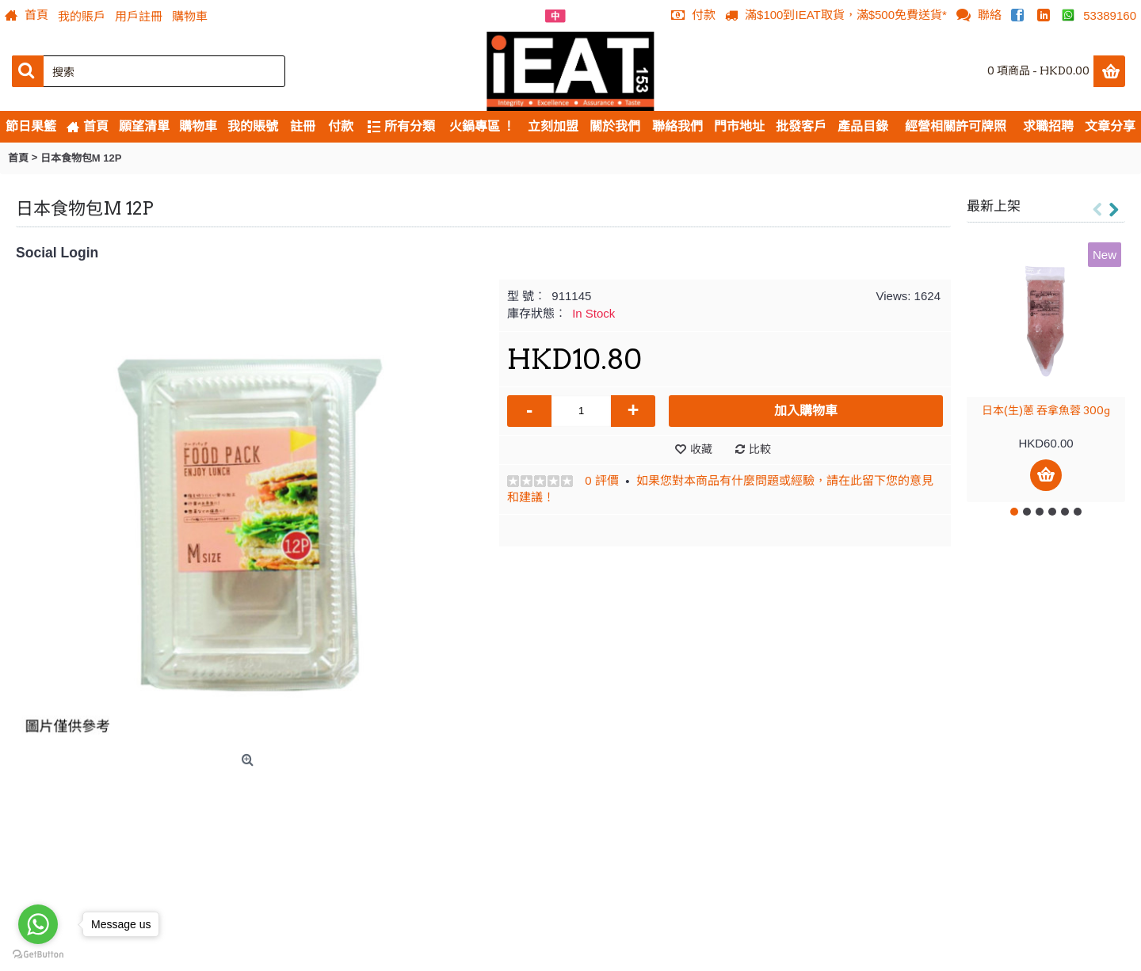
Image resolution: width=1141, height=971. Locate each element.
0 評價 (602, 480)
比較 (760, 449)
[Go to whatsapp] (38, 924)
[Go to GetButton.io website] (38, 955)
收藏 (701, 449)
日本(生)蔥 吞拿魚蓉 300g (1046, 410)
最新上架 (994, 206)
